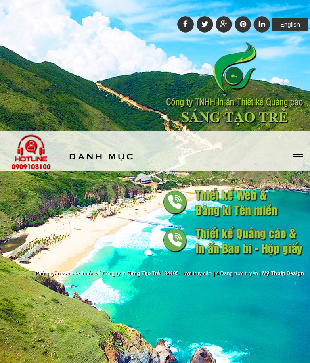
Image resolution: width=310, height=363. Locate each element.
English (290, 24)
